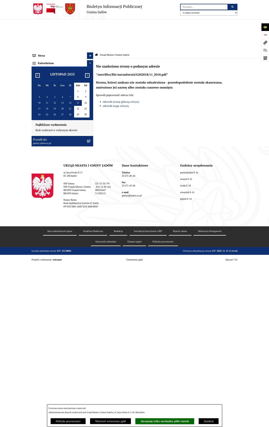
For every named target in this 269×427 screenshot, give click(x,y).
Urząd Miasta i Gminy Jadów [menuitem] (49, 30)
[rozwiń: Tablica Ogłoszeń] (91, 128)
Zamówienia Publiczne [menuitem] (46, 167)
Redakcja (118, 399)
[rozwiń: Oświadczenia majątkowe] (91, 160)
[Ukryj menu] (90, 23)
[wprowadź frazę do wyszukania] (204, 7)
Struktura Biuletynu (93, 399)
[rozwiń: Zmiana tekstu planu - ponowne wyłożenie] (91, 207)
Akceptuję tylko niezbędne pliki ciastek (165, 421)
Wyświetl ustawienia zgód (110, 421)
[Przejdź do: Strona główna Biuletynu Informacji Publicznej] (96, 22)
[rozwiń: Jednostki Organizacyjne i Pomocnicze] (91, 109)
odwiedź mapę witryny (116, 74)
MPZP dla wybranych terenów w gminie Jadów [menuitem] (60, 213)
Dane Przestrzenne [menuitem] (44, 154)
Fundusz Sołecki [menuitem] (42, 173)
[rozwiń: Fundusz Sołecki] (91, 173)
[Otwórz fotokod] (265, 58)
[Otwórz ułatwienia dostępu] (265, 27)
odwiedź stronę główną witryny (121, 69)
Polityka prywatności (68, 421)
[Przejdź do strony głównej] (87, 9)
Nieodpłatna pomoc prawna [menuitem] (49, 134)
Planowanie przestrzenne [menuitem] (48, 186)
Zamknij (208, 421)
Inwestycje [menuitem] (39, 179)
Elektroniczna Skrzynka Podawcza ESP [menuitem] (55, 115)
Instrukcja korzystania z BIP (148, 399)
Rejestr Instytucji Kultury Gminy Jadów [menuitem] (56, 147)
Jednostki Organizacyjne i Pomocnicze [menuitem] (55, 108)
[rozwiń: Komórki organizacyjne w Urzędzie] (91, 47)
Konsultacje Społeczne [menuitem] (46, 121)
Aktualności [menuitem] (40, 89)
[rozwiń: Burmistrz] (91, 103)
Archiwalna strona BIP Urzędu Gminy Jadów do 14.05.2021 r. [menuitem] (58, 221)
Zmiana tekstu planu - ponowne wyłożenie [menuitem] (58, 206)
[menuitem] (62, 38)
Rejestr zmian (180, 399)
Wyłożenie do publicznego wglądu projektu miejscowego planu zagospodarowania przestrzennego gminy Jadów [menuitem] (58, 196)
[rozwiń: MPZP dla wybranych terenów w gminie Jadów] (91, 213)
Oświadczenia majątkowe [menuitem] (47, 160)
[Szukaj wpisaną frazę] (232, 7)
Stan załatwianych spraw (59, 399)
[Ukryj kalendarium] (90, 231)
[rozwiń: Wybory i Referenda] (91, 141)
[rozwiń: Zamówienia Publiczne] (91, 167)
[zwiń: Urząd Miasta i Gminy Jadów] (91, 30)
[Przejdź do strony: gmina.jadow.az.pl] (265, 42)
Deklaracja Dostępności (210, 399)
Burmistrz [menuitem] (39, 102)
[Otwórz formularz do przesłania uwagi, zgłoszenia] (265, 50)
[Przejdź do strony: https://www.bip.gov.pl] (265, 35)
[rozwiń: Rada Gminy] (91, 96)
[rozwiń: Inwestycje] (91, 180)
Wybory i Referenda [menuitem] (44, 141)
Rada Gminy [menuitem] (40, 96)
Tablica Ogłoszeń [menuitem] (43, 128)
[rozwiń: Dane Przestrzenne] (91, 154)
